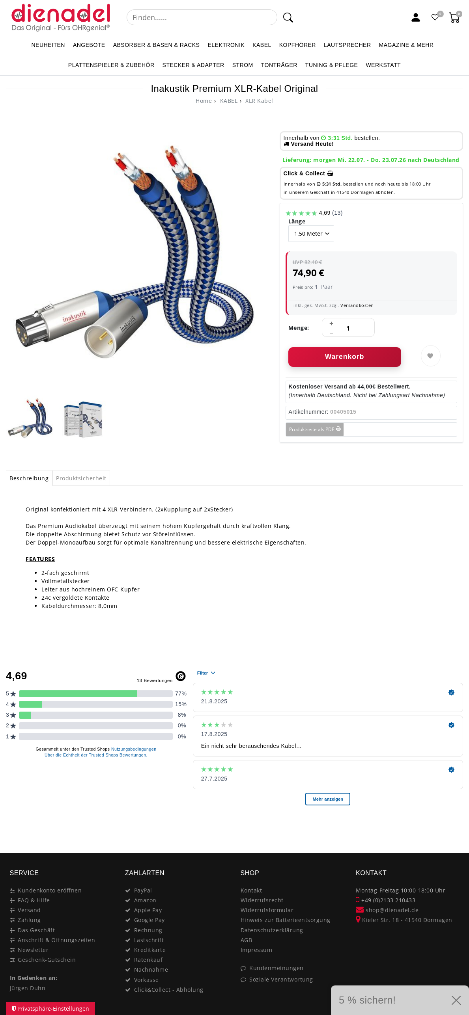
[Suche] (287, 17)
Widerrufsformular (267, 910)
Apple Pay (148, 910)
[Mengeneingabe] (348, 327)
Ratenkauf (148, 959)
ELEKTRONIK (226, 45)
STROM (242, 65)
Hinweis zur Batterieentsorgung (286, 920)
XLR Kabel (258, 100)
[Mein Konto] (415, 17)
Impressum (257, 950)
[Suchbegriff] (202, 17)
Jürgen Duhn (28, 988)
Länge (297, 221)
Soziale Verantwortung (281, 979)
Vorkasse (146, 979)
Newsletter (33, 950)
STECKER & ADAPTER (193, 65)
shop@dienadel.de (387, 910)
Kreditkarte (150, 950)
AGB (246, 940)
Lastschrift (149, 940)
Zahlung (29, 920)
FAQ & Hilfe (34, 900)
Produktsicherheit (81, 478)
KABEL (261, 45)
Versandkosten (356, 305)
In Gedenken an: (34, 978)
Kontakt (251, 890)
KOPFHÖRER (297, 45)
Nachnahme (151, 969)
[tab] (29, 478)
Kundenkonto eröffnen (50, 890)
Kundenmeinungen (276, 968)
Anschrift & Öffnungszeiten (56, 940)
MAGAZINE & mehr (406, 45)
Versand (29, 910)
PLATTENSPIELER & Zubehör (111, 65)
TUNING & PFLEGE (331, 65)
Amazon (145, 900)
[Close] (453, 825)
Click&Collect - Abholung (169, 989)
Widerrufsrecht (262, 900)
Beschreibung (29, 478)
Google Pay (149, 920)
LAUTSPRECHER (347, 45)
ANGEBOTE (89, 45)
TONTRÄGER (279, 65)
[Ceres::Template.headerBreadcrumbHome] (204, 100)
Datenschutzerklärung (272, 930)
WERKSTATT (383, 65)
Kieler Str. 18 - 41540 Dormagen (404, 920)
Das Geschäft (36, 930)
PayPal (143, 890)
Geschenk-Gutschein (47, 959)
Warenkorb (344, 357)
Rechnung (148, 930)
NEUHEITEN (48, 45)
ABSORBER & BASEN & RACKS (156, 45)
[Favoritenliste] (435, 17)
